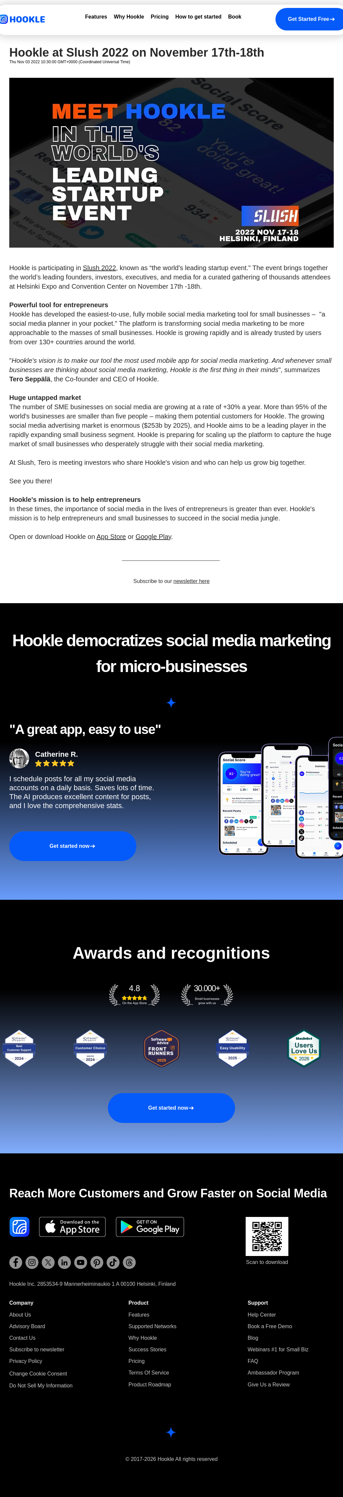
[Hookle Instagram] (31, 1262)
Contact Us (22, 1338)
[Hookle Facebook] (15, 1262)
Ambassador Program (273, 1373)
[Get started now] (72, 846)
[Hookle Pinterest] (96, 1262)
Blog (253, 1338)
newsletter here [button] (191, 581)
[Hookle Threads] (129, 1262)
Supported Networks (152, 1326)
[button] (36, 1349)
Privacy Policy (25, 1361)
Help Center (262, 1315)
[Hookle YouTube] (80, 1262)
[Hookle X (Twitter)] (48, 1262)
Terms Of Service (148, 1373)
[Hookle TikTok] (113, 1262)
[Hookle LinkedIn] (64, 1262)
